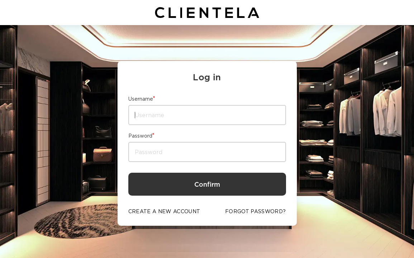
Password (140, 135)
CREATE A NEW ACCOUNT (164, 211)
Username (140, 98)
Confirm (207, 184)
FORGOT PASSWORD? (255, 211)
